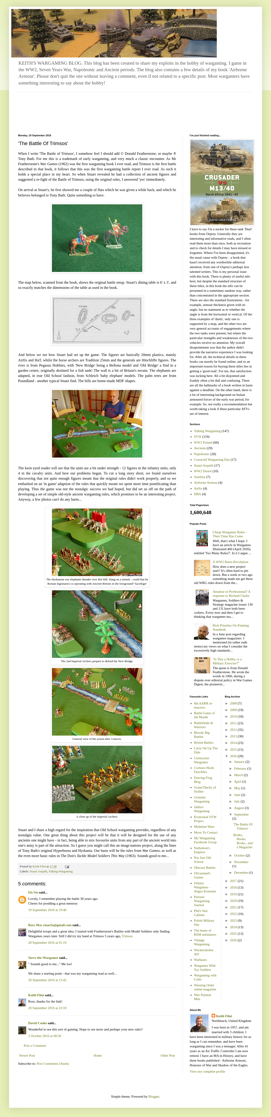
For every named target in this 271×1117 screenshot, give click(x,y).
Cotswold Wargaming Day (212, 459)
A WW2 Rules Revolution (230, 562)
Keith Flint (36, 995)
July (237, 801)
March (239, 775)
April (238, 781)
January (239, 762)
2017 (234, 881)
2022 (234, 914)
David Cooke (37, 1023)
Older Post (168, 1055)
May (237, 788)
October (240, 855)
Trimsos (127, 936)
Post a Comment (35, 1045)
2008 (234, 703)
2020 (234, 901)
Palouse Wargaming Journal (202, 901)
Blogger (153, 1096)
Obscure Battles (204, 867)
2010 (234, 716)
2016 (234, 756)
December (241, 872)
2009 (234, 710)
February (240, 768)
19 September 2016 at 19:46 (47, 910)
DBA (197, 494)
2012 (234, 730)
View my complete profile (207, 1071)
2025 (234, 933)
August (239, 808)
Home (98, 1055)
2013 (234, 736)
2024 (234, 927)
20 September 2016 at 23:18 (47, 1008)
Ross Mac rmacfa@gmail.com (50, 925)
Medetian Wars (204, 826)
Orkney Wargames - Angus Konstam (205, 887)
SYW (197, 436)
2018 (234, 887)
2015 (234, 749)
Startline (200, 477)
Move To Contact (206, 832)
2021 (234, 907)
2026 (234, 940)
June (237, 795)
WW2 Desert (203, 471)
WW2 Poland (203, 442)
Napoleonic (202, 454)
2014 (234, 743)
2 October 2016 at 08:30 (44, 1036)
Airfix (198, 488)
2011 (234, 723)
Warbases (200, 960)
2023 (234, 920)
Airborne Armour (206, 482)
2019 (234, 894)
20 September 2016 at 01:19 (47, 942)
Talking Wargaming (61, 871)
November (241, 862)
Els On (33, 892)
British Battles (203, 742)
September (241, 814)
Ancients (200, 448)
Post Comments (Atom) (53, 1063)
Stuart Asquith (38, 871)
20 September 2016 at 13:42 (47, 980)
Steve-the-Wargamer (43, 958)
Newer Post (27, 1055)
